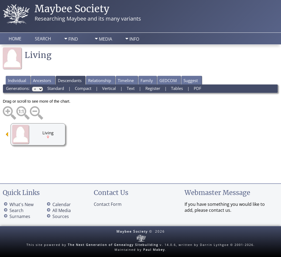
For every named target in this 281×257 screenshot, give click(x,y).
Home (15, 39)
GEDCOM (168, 80)
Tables (177, 88)
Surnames (19, 216)
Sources (60, 216)
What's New (21, 204)
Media (105, 39)
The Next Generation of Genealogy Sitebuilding (113, 245)
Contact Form (108, 204)
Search (43, 39)
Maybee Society (72, 9)
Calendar (61, 204)
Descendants (70, 80)
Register (152, 88)
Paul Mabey (154, 250)
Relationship (99, 80)
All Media (61, 210)
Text (131, 88)
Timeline (126, 80)
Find (73, 39)
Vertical (109, 88)
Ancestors (42, 80)
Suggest (190, 80)
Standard (55, 88)
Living (47, 132)
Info (134, 39)
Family (146, 80)
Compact (83, 88)
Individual (17, 80)
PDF (197, 88)
